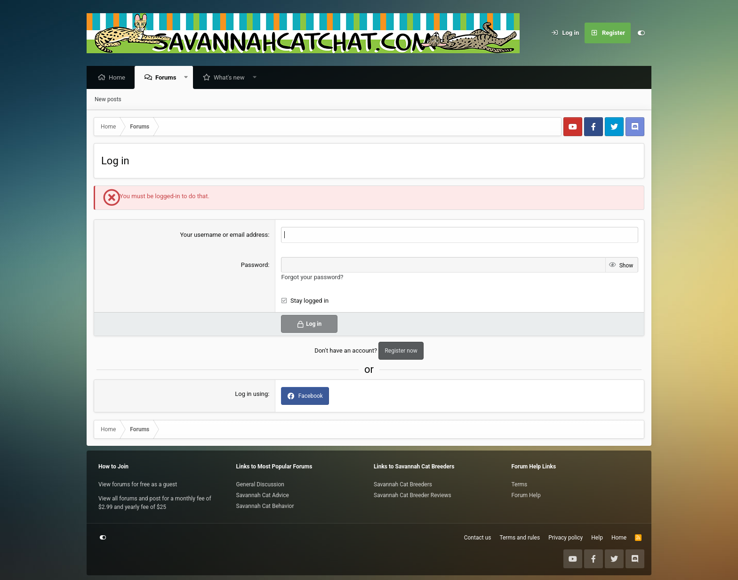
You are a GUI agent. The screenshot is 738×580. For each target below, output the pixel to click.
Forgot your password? (312, 277)
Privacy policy (565, 537)
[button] (188, 77)
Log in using (251, 394)
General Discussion (260, 484)
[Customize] (641, 33)
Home (119, 77)
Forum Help (526, 495)
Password (254, 265)
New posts (108, 100)
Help (597, 537)
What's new (231, 77)
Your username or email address (224, 235)
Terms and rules (519, 537)
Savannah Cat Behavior (265, 506)
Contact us (477, 537)
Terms (520, 484)
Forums (168, 77)
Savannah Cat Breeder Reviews (412, 495)
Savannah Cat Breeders (403, 484)
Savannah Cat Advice (262, 495)
